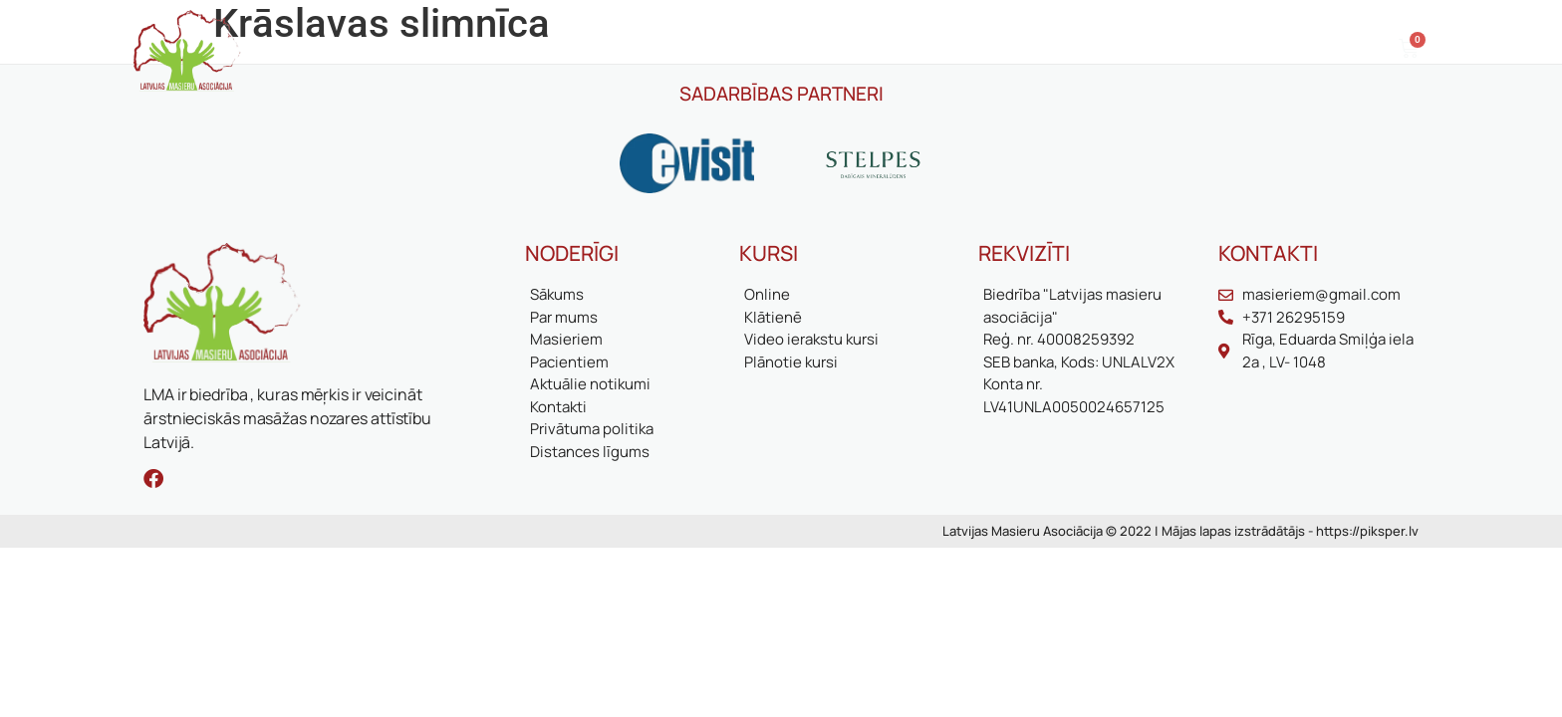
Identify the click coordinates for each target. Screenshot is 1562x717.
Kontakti (1035, 50)
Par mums (415, 50)
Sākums (323, 50)
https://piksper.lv (1367, 531)
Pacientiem (619, 50)
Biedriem (717, 50)
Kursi (954, 50)
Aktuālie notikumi (841, 50)
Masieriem (515, 50)
